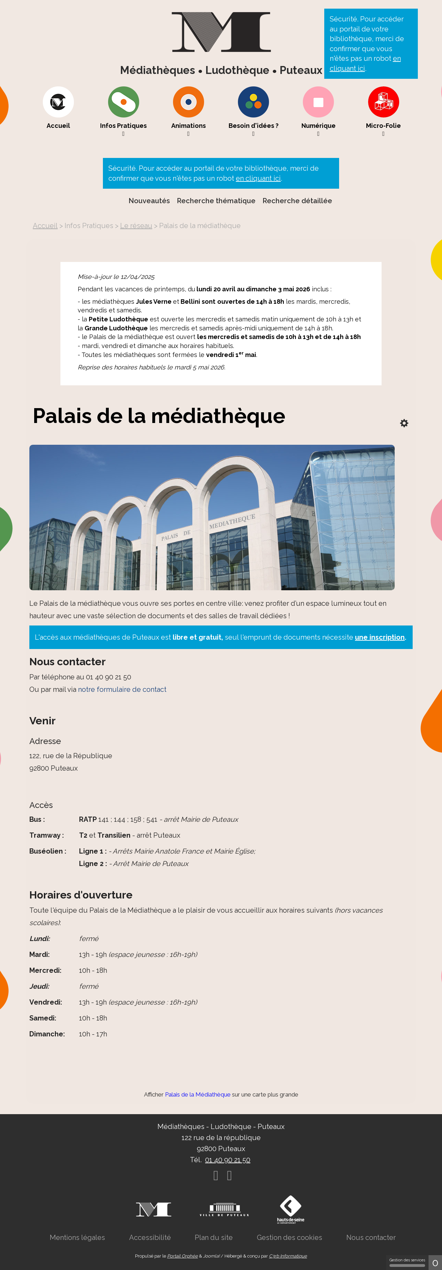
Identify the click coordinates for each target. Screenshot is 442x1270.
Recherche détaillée (297, 200)
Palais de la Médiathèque (198, 1094)
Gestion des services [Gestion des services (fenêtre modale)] (407, 1262)
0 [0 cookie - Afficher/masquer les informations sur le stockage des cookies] (435, 1263)
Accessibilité (150, 1237)
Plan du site (214, 1237)
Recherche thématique (216, 200)
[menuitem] (58, 111)
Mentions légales (77, 1237)
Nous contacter (371, 1237)
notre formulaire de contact (122, 689)
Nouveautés (149, 200)
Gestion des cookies (289, 1237)
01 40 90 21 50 (227, 1160)
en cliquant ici (258, 178)
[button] (124, 111)
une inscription (380, 637)
